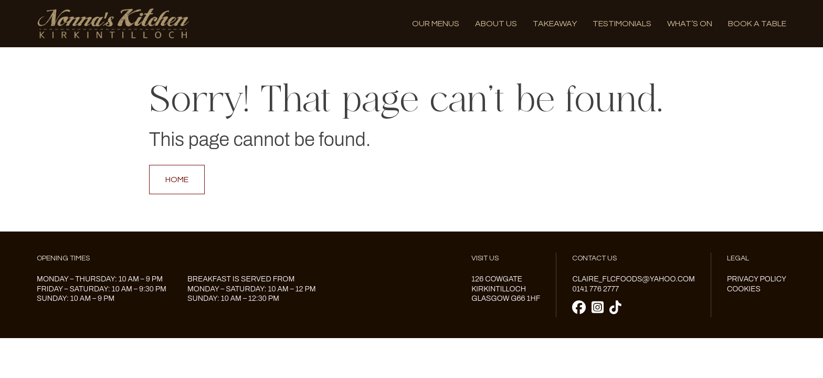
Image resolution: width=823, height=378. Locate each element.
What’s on (689, 23)
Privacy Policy (756, 279)
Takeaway (555, 23)
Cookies (744, 289)
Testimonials (622, 23)
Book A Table (757, 23)
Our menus (435, 23)
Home (176, 179)
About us (496, 23)
